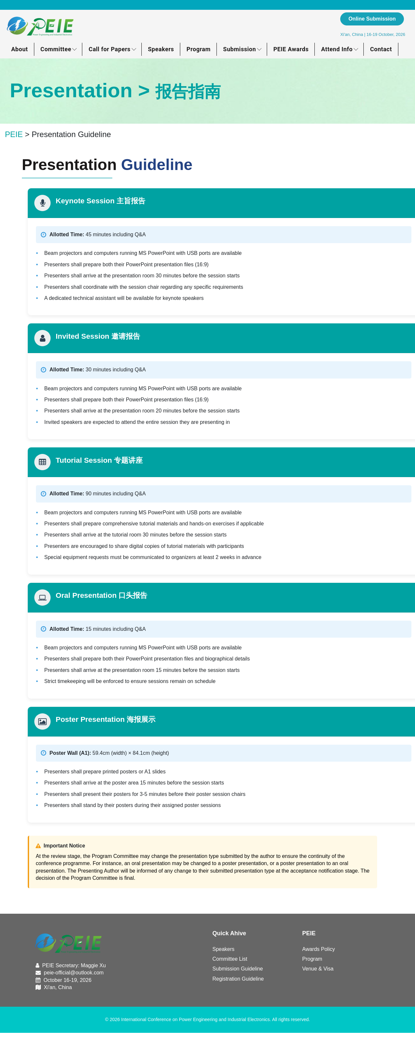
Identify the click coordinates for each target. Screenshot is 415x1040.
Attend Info (337, 49)
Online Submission (372, 19)
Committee (55, 49)
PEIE (14, 134)
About (19, 49)
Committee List (230, 959)
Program (198, 49)
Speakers (161, 49)
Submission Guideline (238, 968)
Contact (381, 49)
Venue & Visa (318, 968)
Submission (239, 49)
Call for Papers (110, 49)
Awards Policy (318, 949)
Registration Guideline (238, 979)
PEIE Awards (291, 49)
